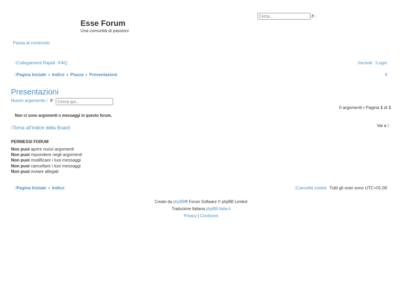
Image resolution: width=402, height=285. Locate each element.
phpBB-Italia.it (218, 209)
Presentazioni (34, 91)
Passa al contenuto (31, 42)
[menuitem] (62, 62)
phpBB (179, 202)
